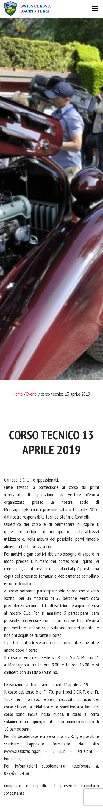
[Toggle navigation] (51, 9)
